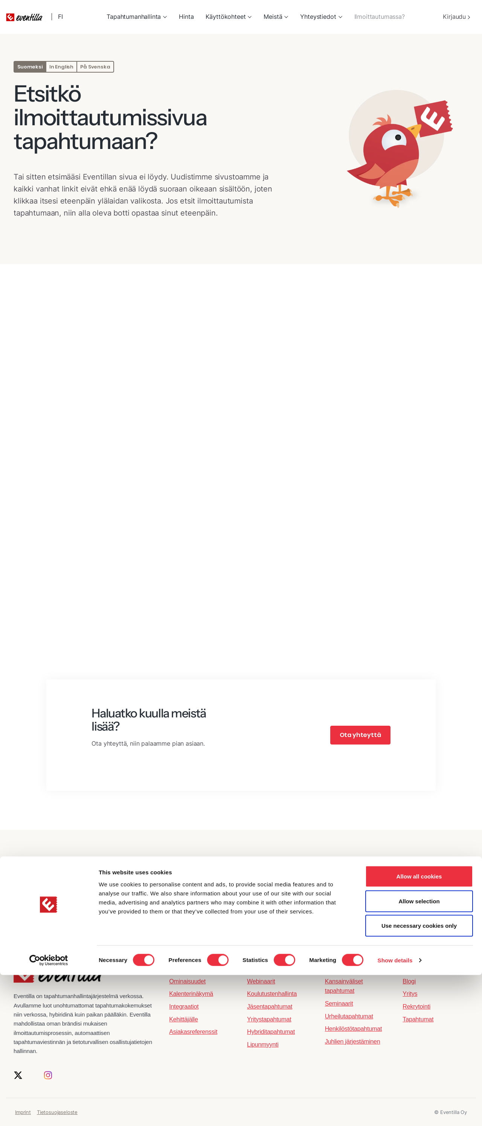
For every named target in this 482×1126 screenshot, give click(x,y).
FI (61, 16)
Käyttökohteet (226, 16)
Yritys (410, 994)
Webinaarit (261, 981)
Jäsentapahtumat (269, 1006)
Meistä (273, 16)
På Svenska (95, 66)
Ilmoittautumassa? (379, 16)
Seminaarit (339, 1003)
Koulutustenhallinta (272, 994)
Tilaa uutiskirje (241, 929)
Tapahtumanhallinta (134, 16)
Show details (395, 1111)
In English (61, 66)
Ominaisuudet (187, 981)
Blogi (409, 981)
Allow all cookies (419, 1027)
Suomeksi (30, 66)
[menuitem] (137, 17)
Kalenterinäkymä (191, 994)
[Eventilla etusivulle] (58, 977)
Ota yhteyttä (360, 735)
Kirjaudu (456, 16)
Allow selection (418, 1052)
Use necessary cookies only (419, 1076)
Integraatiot (183, 1006)
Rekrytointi (416, 1006)
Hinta (186, 16)
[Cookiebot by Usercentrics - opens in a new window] (49, 1111)
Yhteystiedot (318, 16)
